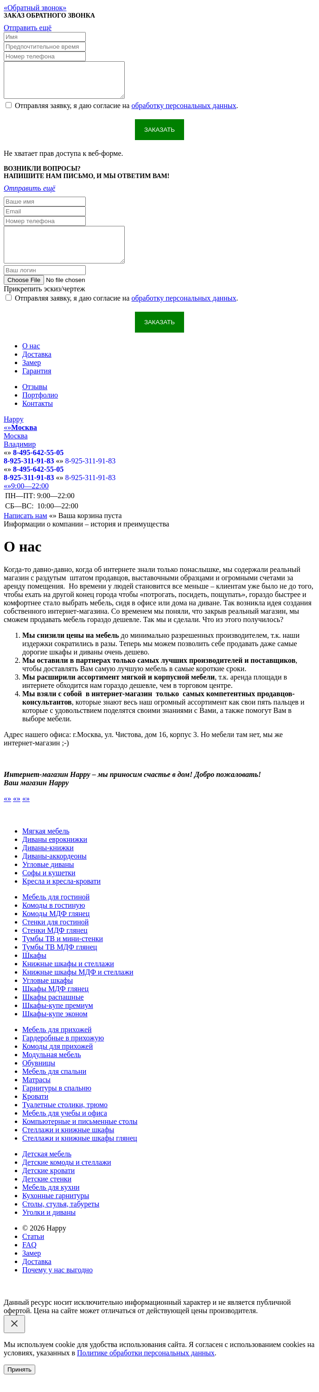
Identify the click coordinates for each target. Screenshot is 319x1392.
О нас (31, 360)
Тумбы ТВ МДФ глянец (59, 961)
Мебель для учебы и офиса (64, 1127)
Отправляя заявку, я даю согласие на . (126, 112)
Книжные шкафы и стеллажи (68, 977)
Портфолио (40, 409)
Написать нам (25, 529)
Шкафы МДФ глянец (55, 1003)
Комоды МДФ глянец (55, 927)
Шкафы (34, 969)
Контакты (37, 417)
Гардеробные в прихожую (63, 1052)
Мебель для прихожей (57, 1043)
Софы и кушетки (49, 887)
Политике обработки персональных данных (146, 1367)
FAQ (29, 1259)
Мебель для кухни (51, 1201)
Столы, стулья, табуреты (60, 1218)
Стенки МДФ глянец (55, 944)
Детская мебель (46, 1168)
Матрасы (36, 1093)
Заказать (159, 136)
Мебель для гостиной (55, 911)
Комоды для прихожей (57, 1060)
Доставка (36, 368)
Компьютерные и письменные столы (80, 1135)
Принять (19, 1383)
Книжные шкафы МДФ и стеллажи (78, 986)
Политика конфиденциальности (54, 1308)
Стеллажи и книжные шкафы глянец (79, 1152)
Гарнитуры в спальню (56, 1102)
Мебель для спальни (54, 1085)
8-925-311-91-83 (29, 475)
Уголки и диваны (49, 1226)
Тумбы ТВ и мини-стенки (62, 952)
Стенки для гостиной (55, 936)
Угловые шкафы (47, 994)
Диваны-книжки (48, 862)
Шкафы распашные (53, 1011)
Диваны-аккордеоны (54, 870)
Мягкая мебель (46, 845)
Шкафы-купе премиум (57, 1019)
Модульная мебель (51, 1068)
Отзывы (34, 400)
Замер (31, 376)
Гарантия (36, 385)
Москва (16, 450)
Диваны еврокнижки (54, 853)
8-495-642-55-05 (38, 466)
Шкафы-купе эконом (55, 1028)
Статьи (33, 1250)
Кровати (35, 1110)
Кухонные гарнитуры (55, 1209)
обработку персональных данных (183, 112)
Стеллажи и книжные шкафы (68, 1144)
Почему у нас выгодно (57, 1284)
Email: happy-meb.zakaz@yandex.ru (59, 1299)
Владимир (20, 458)
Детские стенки (46, 1193)
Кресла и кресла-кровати (61, 895)
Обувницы (38, 1077)
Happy (14, 433)
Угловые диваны (48, 878)
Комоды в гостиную (53, 919)
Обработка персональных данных (159, 1308)
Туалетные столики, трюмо (65, 1119)
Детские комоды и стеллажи (66, 1176)
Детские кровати (48, 1184)
